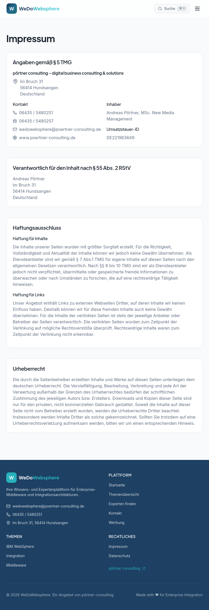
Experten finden (122, 504)
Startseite (117, 485)
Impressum (118, 546)
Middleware (16, 565)
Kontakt (115, 513)
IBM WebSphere (20, 546)
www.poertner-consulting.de (44, 137)
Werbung (116, 522)
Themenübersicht (124, 494)
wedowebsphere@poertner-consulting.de (57, 129)
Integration (15, 556)
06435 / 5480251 (33, 112)
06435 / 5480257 (33, 121)
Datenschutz (119, 556)
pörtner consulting (127, 568)
